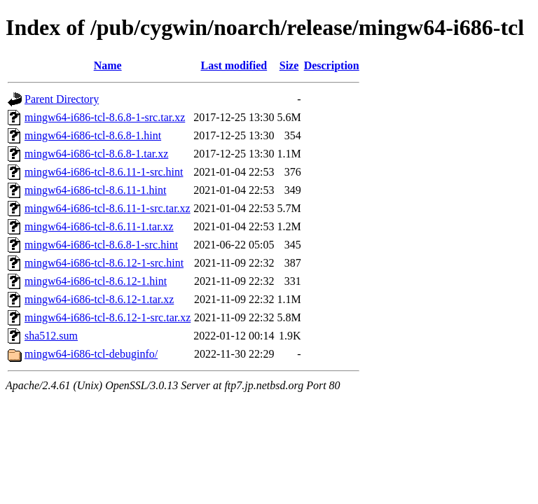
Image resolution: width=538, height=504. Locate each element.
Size (289, 65)
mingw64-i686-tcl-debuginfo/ (91, 354)
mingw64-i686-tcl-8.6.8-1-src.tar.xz (105, 117)
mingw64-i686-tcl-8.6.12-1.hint (96, 281)
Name (108, 65)
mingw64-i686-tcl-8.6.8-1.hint (93, 135)
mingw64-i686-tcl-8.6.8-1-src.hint (101, 245)
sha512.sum (51, 336)
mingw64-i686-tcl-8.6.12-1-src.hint (104, 263)
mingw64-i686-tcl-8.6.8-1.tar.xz (96, 154)
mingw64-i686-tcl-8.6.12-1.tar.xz (99, 299)
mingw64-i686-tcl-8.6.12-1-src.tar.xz (108, 317)
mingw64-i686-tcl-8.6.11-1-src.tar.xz (108, 208)
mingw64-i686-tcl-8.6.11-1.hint (96, 190)
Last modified (234, 65)
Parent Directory (62, 99)
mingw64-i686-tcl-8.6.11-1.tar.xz (99, 226)
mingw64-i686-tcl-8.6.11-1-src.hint (104, 172)
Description (331, 65)
